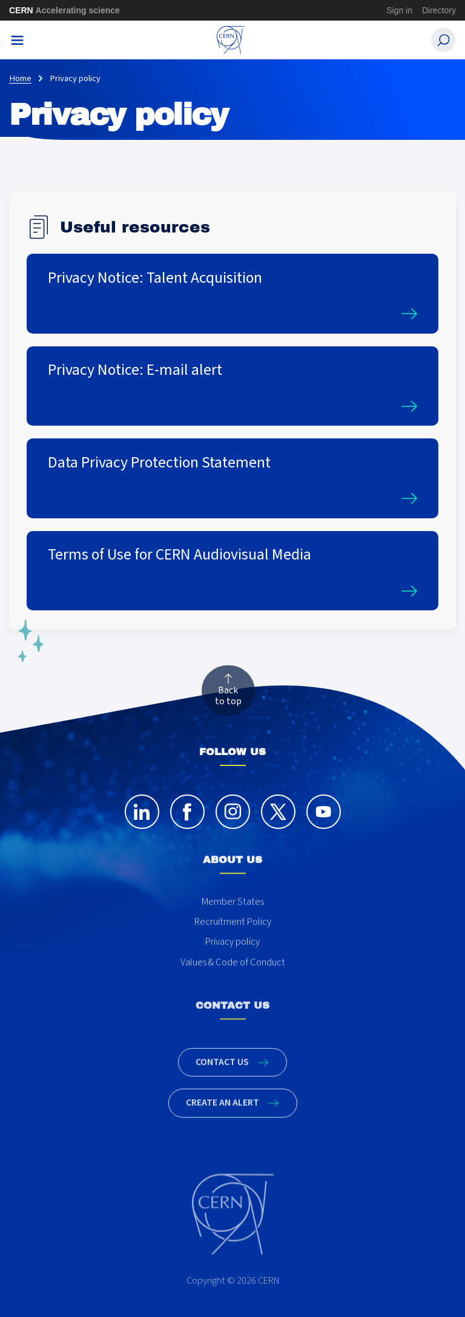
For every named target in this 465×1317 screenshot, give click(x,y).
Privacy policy (232, 964)
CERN (64, 10)
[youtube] (323, 824)
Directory (439, 10)
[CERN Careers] (231, 40)
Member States (233, 923)
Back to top (228, 696)
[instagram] (233, 824)
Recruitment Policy (232, 943)
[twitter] (278, 824)
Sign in (399, 10)
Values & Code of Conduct (232, 984)
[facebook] (187, 824)
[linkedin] (142, 824)
